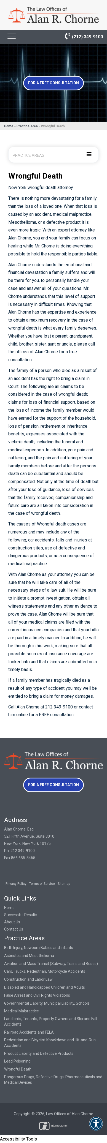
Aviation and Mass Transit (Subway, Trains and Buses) (51, 963)
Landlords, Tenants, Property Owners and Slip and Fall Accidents (50, 1021)
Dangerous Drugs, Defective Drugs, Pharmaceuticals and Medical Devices (53, 1080)
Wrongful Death (17, 1069)
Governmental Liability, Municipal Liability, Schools (47, 1003)
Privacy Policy (16, 884)
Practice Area (27, 126)
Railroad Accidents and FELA (29, 1032)
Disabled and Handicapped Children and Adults (44, 987)
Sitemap (64, 884)
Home (8, 126)
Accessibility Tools (18, 1139)
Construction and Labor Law (28, 979)
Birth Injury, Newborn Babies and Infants (38, 947)
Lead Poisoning (17, 1061)
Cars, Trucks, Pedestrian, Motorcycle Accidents (44, 971)
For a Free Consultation (53, 83)
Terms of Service (42, 884)
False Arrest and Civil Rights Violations (37, 995)
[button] (96, 1127)
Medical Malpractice (21, 1011)
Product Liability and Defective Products (38, 1053)
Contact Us (13, 929)
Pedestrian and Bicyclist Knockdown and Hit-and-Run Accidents (50, 1043)
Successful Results (20, 915)
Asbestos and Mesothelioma (29, 955)
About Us (12, 922)
